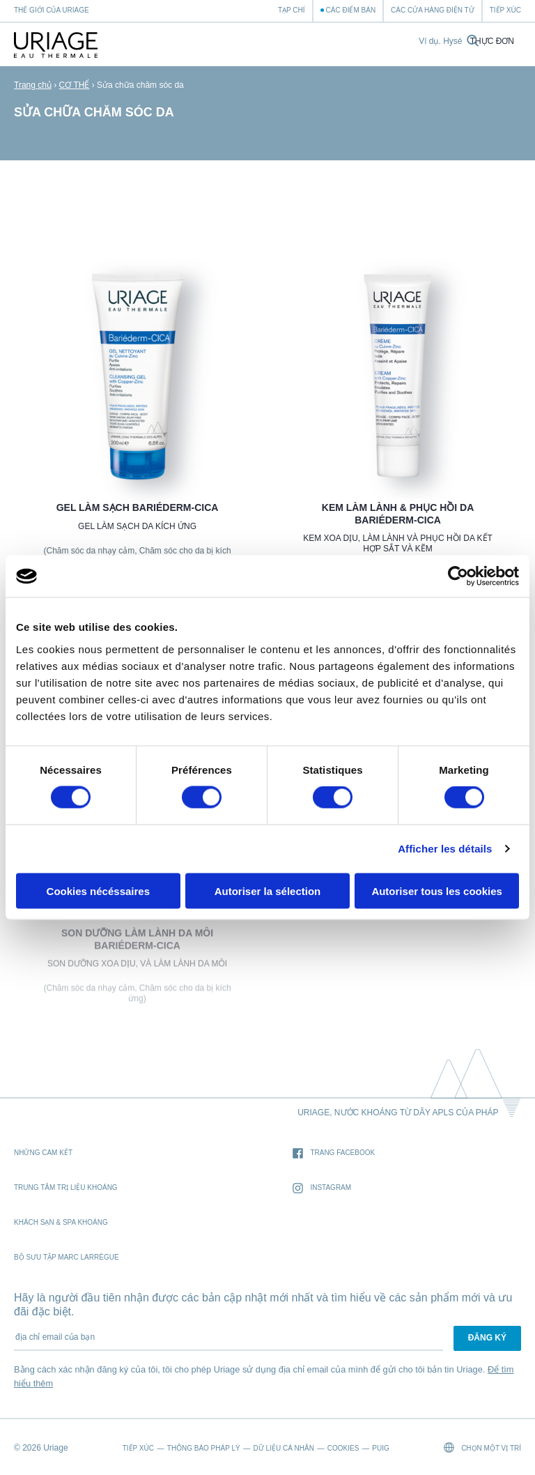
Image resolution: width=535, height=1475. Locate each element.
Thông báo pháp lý (203, 1448)
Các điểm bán (351, 10)
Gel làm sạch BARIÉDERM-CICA (137, 507)
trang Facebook (334, 1153)
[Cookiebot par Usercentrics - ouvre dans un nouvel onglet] (458, 576)
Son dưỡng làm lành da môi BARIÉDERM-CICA (137, 942)
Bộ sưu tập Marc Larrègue (66, 1257)
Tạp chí (291, 10)
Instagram (322, 1188)
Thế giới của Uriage (51, 10)
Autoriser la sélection (268, 890)
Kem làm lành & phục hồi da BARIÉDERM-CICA (398, 514)
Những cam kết (43, 1152)
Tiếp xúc (505, 10)
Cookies (343, 1448)
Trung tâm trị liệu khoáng (66, 1187)
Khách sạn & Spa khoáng (61, 1222)
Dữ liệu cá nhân (284, 1448)
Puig (380, 1448)
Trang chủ (33, 85)
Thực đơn (492, 41)
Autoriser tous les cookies (436, 890)
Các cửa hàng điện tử (432, 10)
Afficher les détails (445, 849)
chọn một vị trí (482, 1447)
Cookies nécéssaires (98, 890)
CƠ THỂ (74, 85)
